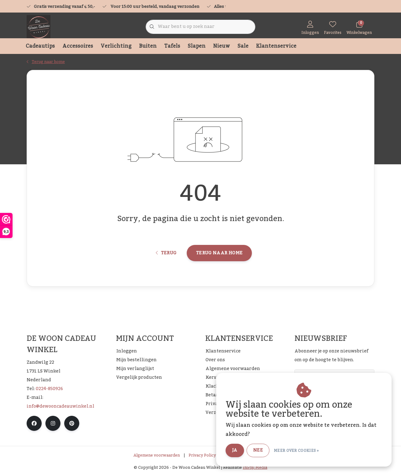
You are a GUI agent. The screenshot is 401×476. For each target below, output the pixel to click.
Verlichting (116, 46)
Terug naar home (219, 253)
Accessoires (77, 46)
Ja (234, 450)
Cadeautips (40, 46)
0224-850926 (49, 388)
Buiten (148, 46)
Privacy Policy (202, 455)
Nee (258, 450)
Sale (242, 46)
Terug (166, 253)
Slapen (197, 46)
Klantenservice (276, 46)
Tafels (172, 46)
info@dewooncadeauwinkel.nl (60, 406)
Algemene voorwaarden (156, 455)
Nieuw (221, 46)
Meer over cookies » (296, 450)
